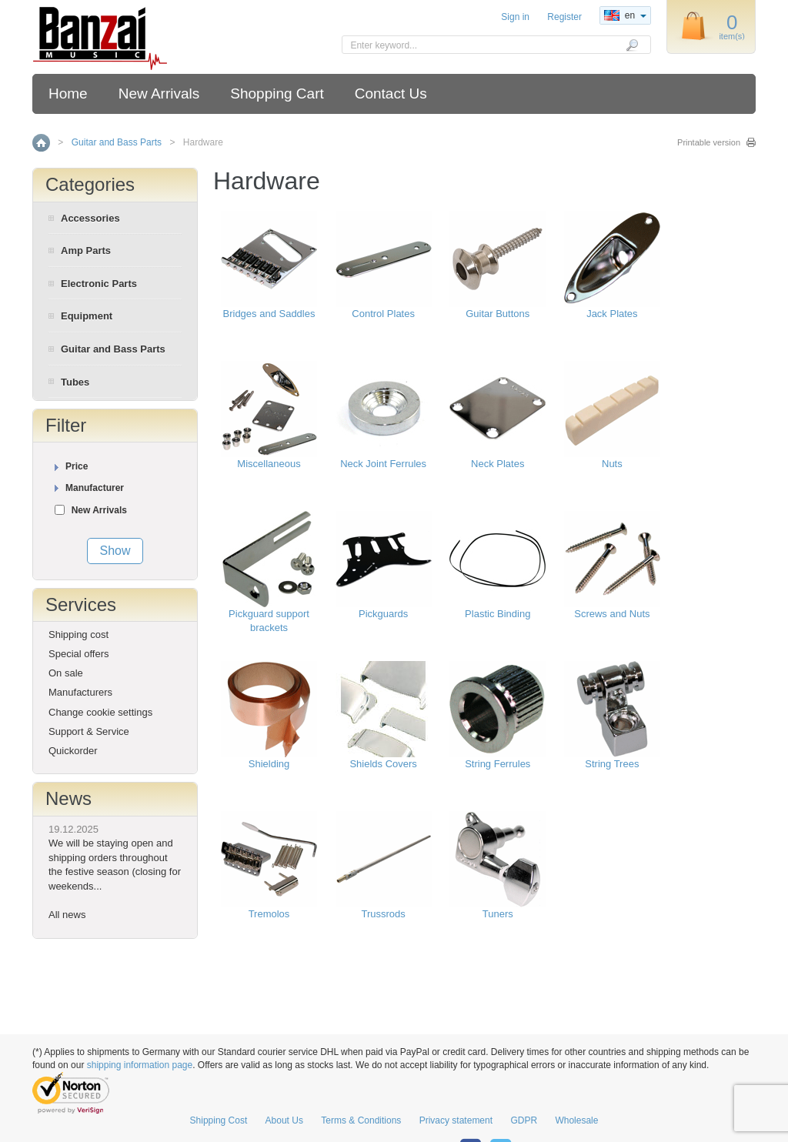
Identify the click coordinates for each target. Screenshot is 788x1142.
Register (564, 17)
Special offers (78, 653)
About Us (284, 1120)
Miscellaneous (268, 463)
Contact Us (391, 93)
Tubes (75, 382)
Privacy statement (455, 1120)
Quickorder (73, 750)
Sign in (515, 17)
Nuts (612, 463)
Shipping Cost (219, 1120)
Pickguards (383, 613)
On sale (65, 673)
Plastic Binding (497, 613)
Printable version (708, 142)
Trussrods (383, 914)
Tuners (497, 914)
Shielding (269, 764)
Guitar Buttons (497, 313)
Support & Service (88, 731)
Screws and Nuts (611, 613)
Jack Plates (611, 313)
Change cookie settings (100, 712)
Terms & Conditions (361, 1120)
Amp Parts (86, 250)
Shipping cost (78, 634)
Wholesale (576, 1120)
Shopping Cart (276, 93)
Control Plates (383, 313)
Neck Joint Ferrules (383, 463)
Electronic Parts (99, 283)
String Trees (612, 764)
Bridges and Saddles (269, 313)
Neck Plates (497, 463)
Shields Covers (382, 764)
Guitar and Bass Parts (117, 142)
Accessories (90, 218)
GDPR (523, 1120)
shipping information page (139, 1065)
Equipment (86, 316)
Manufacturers (80, 692)
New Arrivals (159, 93)
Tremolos (269, 914)
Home (68, 93)
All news (66, 914)
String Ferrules (497, 764)
